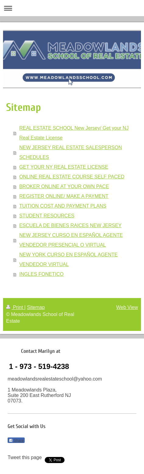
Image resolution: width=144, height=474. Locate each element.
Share (16, 440)
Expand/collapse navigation (72, 8)
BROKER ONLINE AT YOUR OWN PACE (64, 186)
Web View (127, 307)
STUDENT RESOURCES (46, 215)
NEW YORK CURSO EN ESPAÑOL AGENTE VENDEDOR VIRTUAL (68, 259)
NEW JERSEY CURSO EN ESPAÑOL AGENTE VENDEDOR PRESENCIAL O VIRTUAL (71, 240)
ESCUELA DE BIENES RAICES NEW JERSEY (70, 225)
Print (15, 307)
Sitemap (36, 307)
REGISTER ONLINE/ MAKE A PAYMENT (63, 196)
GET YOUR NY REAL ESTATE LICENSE (63, 167)
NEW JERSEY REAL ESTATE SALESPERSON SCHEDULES (70, 152)
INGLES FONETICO (41, 274)
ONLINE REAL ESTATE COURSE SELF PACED (71, 176)
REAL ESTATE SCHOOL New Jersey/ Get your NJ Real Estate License (73, 132)
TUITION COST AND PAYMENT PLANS (62, 206)
